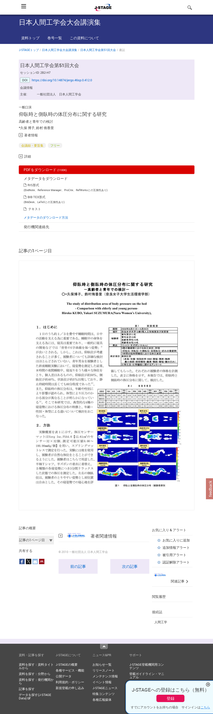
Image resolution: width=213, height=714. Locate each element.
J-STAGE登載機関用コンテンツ (146, 666)
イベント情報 (102, 682)
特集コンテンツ (103, 694)
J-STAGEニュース (105, 688)
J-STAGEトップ (29, 50)
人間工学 (160, 622)
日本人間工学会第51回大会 (98, 50)
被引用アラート (174, 554)
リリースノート (103, 670)
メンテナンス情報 (105, 676)
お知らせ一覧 (102, 664)
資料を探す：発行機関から (36, 681)
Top (104, 646)
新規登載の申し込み (70, 688)
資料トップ (30, 37)
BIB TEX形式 (36, 197)
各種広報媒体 (102, 699)
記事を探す (27, 689)
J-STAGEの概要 (67, 664)
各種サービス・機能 (70, 670)
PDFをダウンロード (45, 169)
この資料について (84, 37)
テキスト (34, 209)
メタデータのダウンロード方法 (46, 217)
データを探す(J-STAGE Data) (35, 696)
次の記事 (130, 566)
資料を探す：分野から (35, 674)
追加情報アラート (176, 547)
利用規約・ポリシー (70, 682)
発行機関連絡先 (36, 226)
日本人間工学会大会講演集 (59, 50)
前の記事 (78, 566)
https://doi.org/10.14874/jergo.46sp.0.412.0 (62, 80)
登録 (170, 698)
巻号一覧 (54, 37)
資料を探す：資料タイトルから (36, 666)
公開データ (63, 676)
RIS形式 (33, 185)
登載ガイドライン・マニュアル (146, 675)
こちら (205, 707)
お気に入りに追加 (176, 540)
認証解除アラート (176, 562)
